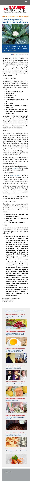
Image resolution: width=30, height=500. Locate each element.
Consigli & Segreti (22, 16)
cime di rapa (15, 175)
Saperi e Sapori (8, 16)
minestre (15, 168)
